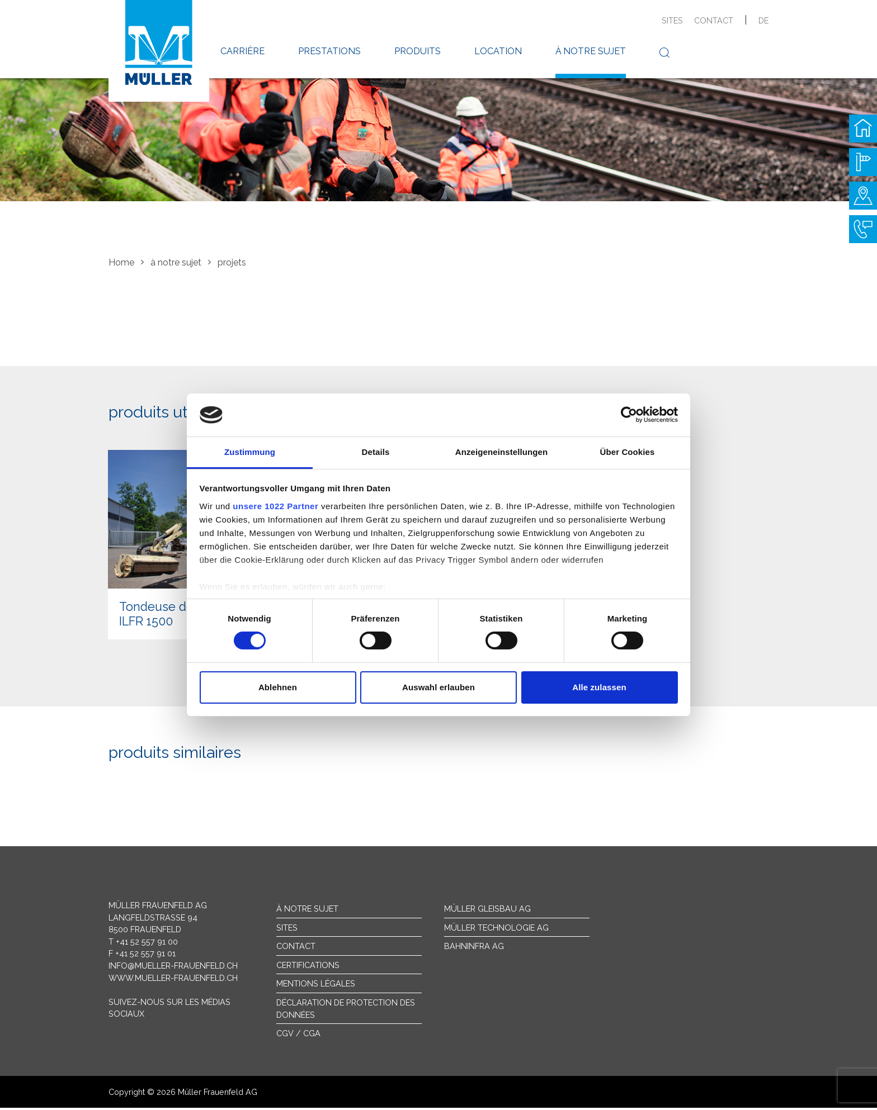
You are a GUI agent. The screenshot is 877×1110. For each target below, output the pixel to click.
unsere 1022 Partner (275, 506)
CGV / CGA (298, 1036)
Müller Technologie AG (496, 930)
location (498, 51)
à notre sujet (590, 51)
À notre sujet (307, 910)
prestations (329, 51)
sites (672, 20)
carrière (242, 51)
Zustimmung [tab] (249, 452)
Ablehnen (277, 687)
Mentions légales (315, 986)
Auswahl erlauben (438, 687)
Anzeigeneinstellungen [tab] (501, 452)
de (763, 20)
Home (121, 262)
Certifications (308, 967)
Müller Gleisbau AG (487, 910)
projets (232, 262)
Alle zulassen (599, 687)
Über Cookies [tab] (627, 452)
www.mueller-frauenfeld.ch (173, 980)
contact (713, 20)
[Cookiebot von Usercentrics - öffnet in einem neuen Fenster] (629, 414)
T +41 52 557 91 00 (143, 943)
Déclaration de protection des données (345, 1011)
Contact (295, 949)
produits (417, 51)
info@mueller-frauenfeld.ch (173, 968)
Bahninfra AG (474, 949)
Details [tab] (376, 452)
